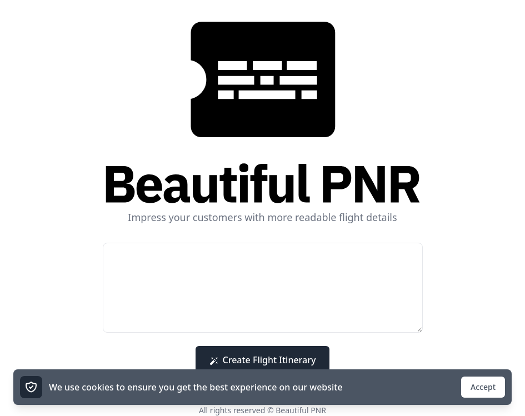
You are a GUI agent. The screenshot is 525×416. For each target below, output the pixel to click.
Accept (483, 387)
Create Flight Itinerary (262, 360)
